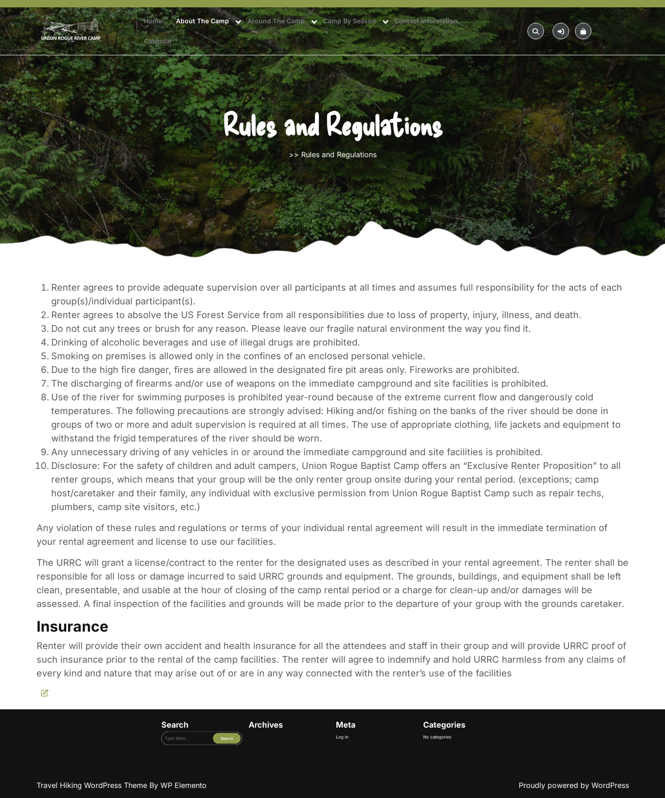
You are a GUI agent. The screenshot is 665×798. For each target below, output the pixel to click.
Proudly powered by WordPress (574, 785)
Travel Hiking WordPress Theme (93, 785)
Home (153, 21)
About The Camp (202, 21)
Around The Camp (276, 21)
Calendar (158, 41)
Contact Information (426, 21)
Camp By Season (349, 21)
